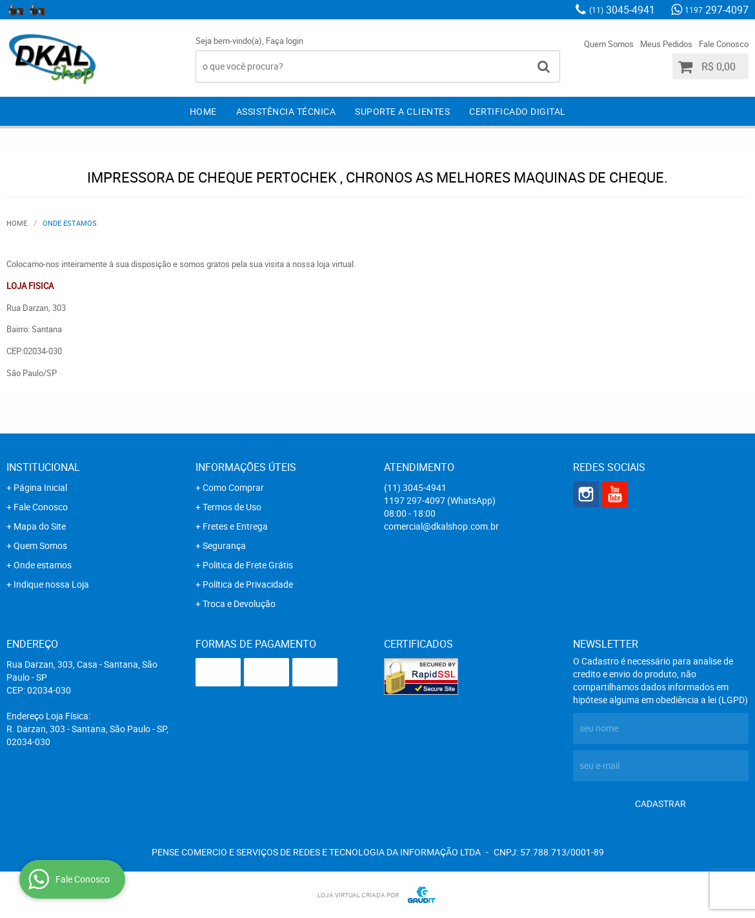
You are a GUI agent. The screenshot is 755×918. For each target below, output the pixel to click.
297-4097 (717, 10)
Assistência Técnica (286, 111)
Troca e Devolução (239, 603)
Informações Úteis (246, 467)
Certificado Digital (517, 111)
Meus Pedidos (666, 44)
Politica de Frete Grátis (248, 565)
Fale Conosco (724, 44)
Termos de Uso (232, 507)
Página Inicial (40, 487)
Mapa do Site (40, 526)
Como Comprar (233, 487)
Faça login (284, 40)
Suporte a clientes (402, 111)
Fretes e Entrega (235, 526)
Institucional (43, 467)
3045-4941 (622, 10)
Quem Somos (609, 44)
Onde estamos (43, 565)
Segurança (224, 545)
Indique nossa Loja (51, 584)
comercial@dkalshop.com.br (441, 526)
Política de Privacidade (248, 584)
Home (203, 111)
